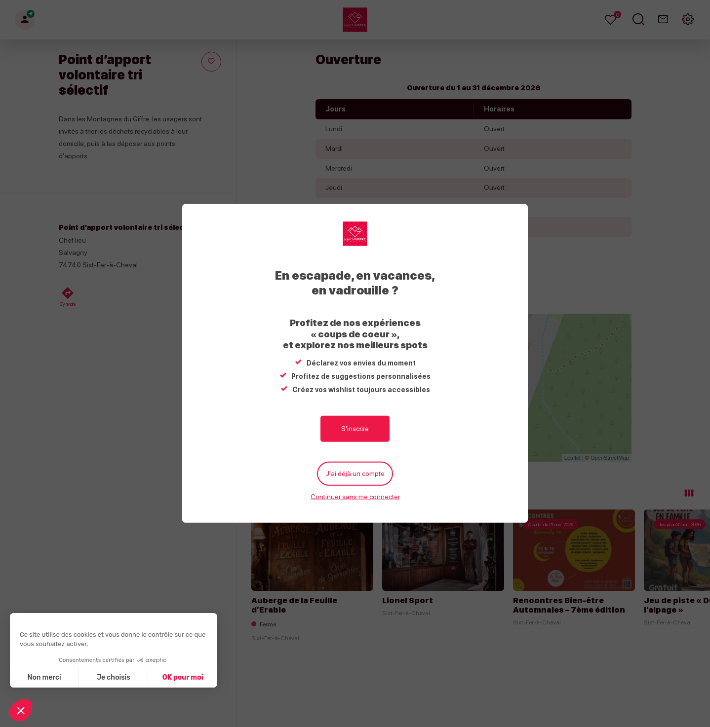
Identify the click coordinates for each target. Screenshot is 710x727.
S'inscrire (355, 429)
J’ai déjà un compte (355, 473)
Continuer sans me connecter (355, 497)
